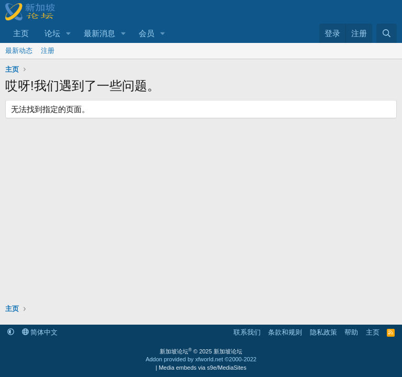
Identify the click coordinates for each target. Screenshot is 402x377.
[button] (68, 33)
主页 (21, 33)
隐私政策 (323, 332)
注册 (47, 50)
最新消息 (99, 33)
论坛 (52, 33)
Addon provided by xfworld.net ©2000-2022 (201, 359)
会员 (146, 33)
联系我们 (247, 332)
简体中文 (40, 332)
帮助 (351, 332)
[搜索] (386, 33)
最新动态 (18, 50)
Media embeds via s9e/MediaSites (203, 367)
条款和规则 (285, 332)
